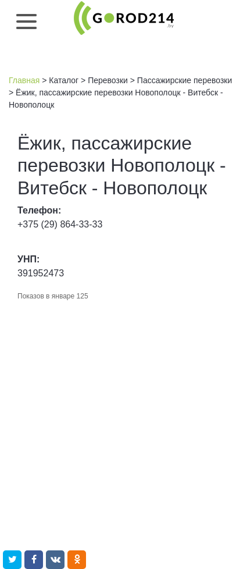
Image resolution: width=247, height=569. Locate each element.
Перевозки (108, 80)
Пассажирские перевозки (184, 80)
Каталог (63, 80)
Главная (24, 80)
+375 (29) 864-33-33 (59, 224)
